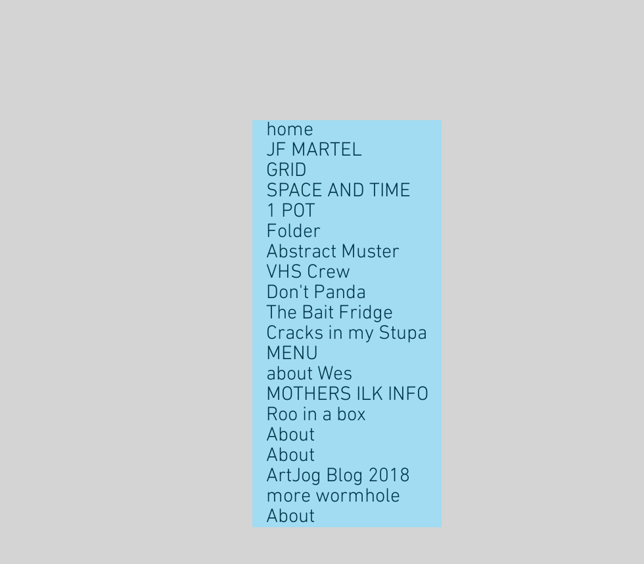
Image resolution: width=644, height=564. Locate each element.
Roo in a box (316, 415)
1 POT (290, 212)
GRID (286, 171)
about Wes (309, 374)
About (290, 435)
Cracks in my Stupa (346, 334)
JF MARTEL (314, 151)
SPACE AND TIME (338, 191)
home (289, 130)
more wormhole (333, 497)
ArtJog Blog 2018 (338, 476)
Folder (293, 232)
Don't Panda (316, 293)
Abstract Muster (333, 252)
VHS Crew (308, 273)
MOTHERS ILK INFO (347, 395)
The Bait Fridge (329, 313)
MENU (292, 354)
